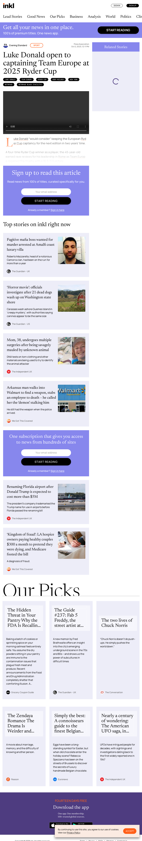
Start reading (118, 30)
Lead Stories (12, 17)
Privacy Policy (73, 832)
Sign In (117, 5)
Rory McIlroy (58, 79)
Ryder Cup (42, 79)
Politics (125, 17)
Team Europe (26, 79)
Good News (36, 17)
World (110, 17)
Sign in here (57, 210)
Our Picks (57, 17)
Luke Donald (10, 79)
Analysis (94, 17)
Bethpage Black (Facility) (30, 84)
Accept (130, 831)
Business (76, 17)
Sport (36, 45)
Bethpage (8, 84)
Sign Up (132, 5)
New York (74, 79)
